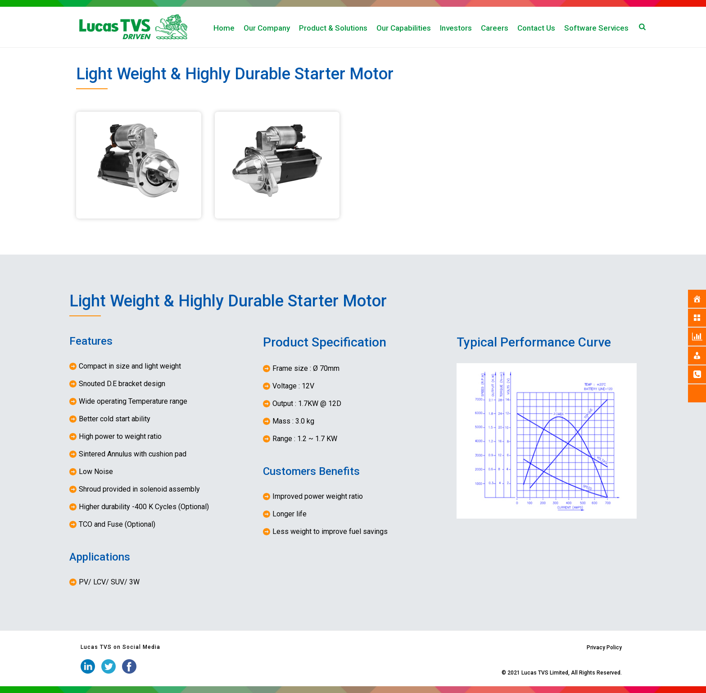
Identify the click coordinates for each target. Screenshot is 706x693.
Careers (494, 27)
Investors (456, 27)
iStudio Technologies (474, 673)
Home (224, 27)
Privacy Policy (604, 647)
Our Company (267, 27)
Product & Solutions (333, 27)
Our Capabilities (403, 27)
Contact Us (536, 27)
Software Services (596, 27)
